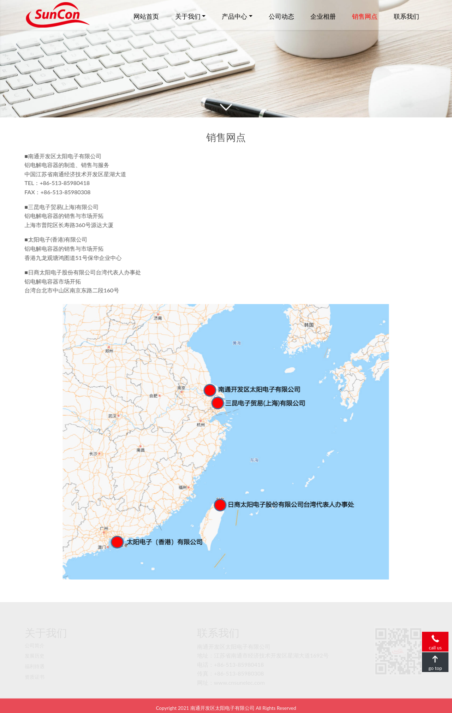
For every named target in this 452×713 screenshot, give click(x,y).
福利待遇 (34, 661)
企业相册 (323, 16)
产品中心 (234, 16)
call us (435, 638)
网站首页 (146, 16)
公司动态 (281, 16)
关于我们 (188, 16)
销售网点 (364, 16)
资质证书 (34, 672)
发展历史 (34, 651)
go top (435, 658)
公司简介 (34, 640)
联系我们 (406, 16)
